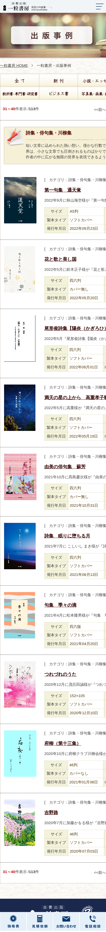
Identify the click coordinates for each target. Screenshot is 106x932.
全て (19, 80)
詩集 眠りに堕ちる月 (67, 536)
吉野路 (51, 812)
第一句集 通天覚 (62, 190)
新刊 (58, 80)
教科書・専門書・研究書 (19, 93)
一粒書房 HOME (14, 65)
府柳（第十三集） (62, 743)
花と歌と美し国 (60, 259)
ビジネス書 (58, 93)
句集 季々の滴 (60, 605)
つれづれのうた (60, 674)
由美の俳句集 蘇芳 (65, 466)
